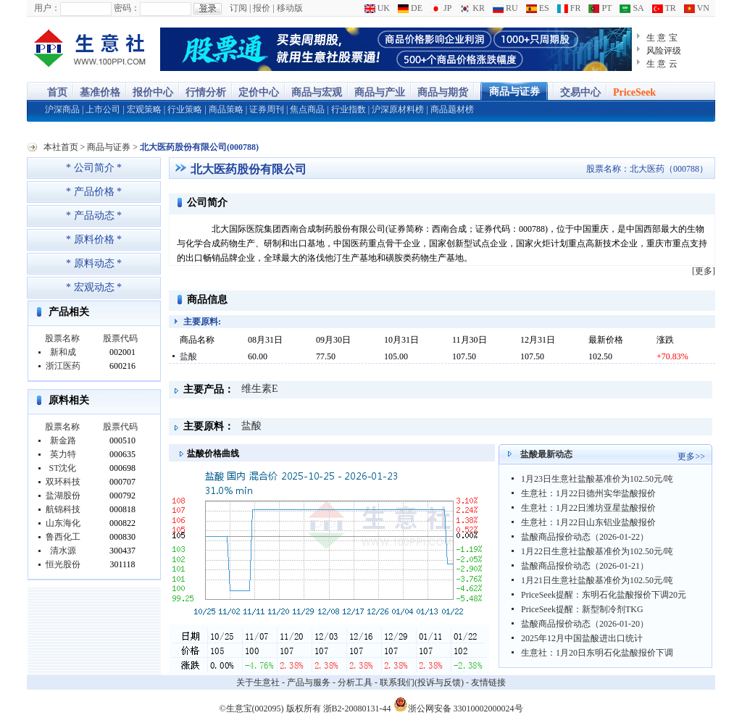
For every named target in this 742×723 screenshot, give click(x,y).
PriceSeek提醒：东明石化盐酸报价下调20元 (603, 595)
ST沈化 (62, 468)
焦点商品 (307, 109)
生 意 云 (662, 64)
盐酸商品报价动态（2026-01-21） (585, 566)
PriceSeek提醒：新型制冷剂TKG (582, 609)
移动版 (290, 8)
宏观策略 (144, 109)
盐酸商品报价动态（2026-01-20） (585, 624)
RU (505, 8)
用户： (47, 8)
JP (440, 8)
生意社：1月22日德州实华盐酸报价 (588, 493)
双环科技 (63, 482)
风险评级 (663, 51)
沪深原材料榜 (398, 109)
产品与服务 (308, 682)
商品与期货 (442, 92)
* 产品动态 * (94, 215)
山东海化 (63, 523)
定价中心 (258, 92)
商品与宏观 (316, 92)
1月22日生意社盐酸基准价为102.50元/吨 (597, 551)
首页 (57, 92)
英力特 (63, 454)
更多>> (691, 456)
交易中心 (580, 92)
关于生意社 (258, 682)
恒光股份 (63, 564)
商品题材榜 (452, 109)
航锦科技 (63, 509)
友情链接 (488, 682)
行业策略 (184, 109)
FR (569, 8)
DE (410, 8)
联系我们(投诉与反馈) (422, 682)
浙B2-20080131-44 (357, 708)
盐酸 (188, 356)
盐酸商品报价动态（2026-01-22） (585, 537)
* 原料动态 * (94, 263)
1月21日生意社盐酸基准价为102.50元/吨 (597, 580)
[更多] (703, 271)
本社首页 (60, 147)
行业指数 (348, 109)
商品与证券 (514, 91)
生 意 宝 (662, 38)
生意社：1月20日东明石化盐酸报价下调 (597, 653)
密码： (127, 8)
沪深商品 (62, 109)
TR (664, 8)
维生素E (259, 388)
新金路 (63, 440)
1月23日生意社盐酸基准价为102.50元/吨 (597, 479)
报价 (261, 8)
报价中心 (153, 92)
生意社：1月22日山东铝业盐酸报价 (588, 522)
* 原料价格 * (94, 239)
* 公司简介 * (94, 167)
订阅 (238, 8)
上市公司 (103, 109)
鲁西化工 (63, 537)
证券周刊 (266, 109)
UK (377, 8)
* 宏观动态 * (94, 287)
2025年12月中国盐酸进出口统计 (582, 638)
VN (696, 8)
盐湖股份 (63, 495)
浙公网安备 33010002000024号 (458, 704)
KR (472, 8)
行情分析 (206, 92)
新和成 (63, 352)
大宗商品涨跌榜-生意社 (90, 49)
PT (600, 8)
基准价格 (100, 92)
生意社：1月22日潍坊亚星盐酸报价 (588, 508)
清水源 (63, 551)
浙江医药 (63, 366)
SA (631, 8)
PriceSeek (634, 92)
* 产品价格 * (94, 191)
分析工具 (355, 682)
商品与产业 (379, 92)
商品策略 (226, 109)
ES (537, 8)
